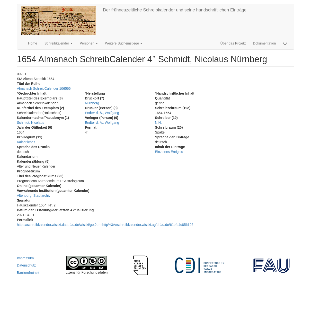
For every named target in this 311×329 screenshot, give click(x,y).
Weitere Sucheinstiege (123, 43)
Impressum (25, 258)
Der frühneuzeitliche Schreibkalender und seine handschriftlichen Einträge (175, 10)
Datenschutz (26, 265)
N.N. (158, 122)
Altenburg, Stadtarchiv (34, 195)
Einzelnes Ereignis (169, 152)
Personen (89, 43)
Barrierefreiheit (28, 273)
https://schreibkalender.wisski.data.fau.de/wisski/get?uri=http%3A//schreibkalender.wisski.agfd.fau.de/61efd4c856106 (105, 225)
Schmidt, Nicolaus (30, 122)
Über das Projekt (233, 43)
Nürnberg (92, 103)
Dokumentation (264, 43)
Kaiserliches (26, 142)
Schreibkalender (58, 43)
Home (32, 43)
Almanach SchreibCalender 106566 (44, 88)
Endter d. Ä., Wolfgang (102, 113)
